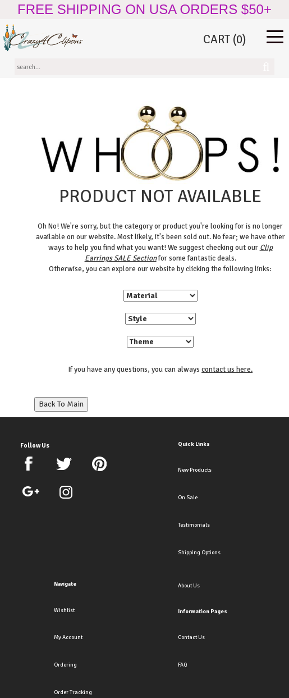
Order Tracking (73, 692)
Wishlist (64, 610)
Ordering (65, 664)
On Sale (188, 497)
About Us (189, 585)
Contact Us (191, 637)
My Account (68, 637)
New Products (195, 470)
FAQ (182, 664)
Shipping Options (199, 552)
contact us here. (227, 369)
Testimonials (194, 525)
